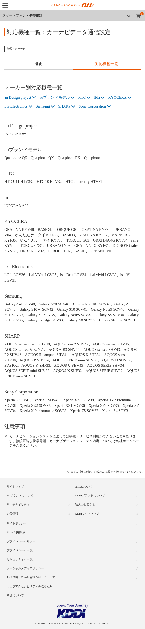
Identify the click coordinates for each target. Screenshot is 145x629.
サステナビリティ (18, 504)
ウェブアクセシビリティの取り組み (29, 586)
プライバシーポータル (21, 550)
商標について (15, 595)
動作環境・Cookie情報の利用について (31, 577)
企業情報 (12, 513)
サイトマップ (15, 486)
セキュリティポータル (21, 559)
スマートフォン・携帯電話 (22, 15)
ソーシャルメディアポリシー (25, 568)
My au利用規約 (16, 532)
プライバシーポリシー (21, 541)
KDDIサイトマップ (87, 513)
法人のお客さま (85, 504)
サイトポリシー (17, 523)
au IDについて (84, 486)
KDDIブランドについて (90, 495)
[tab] (38, 64)
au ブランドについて (20, 495)
